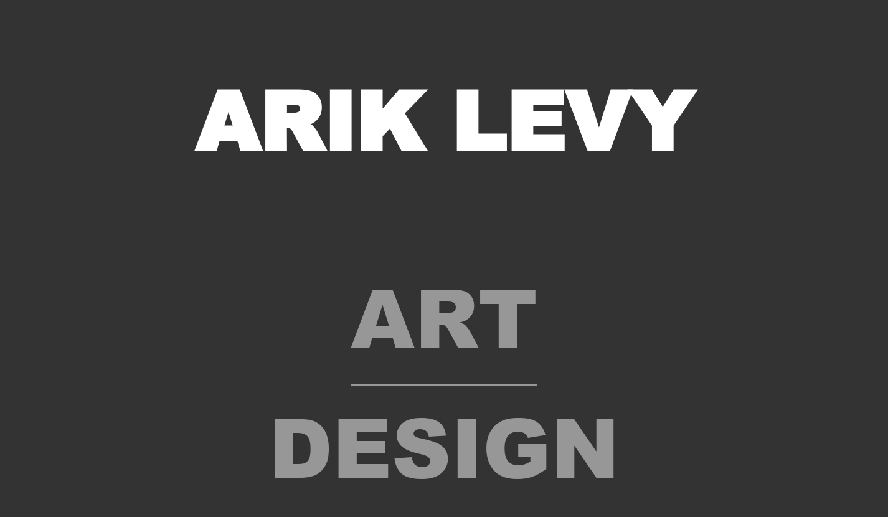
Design (444, 445)
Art (444, 316)
